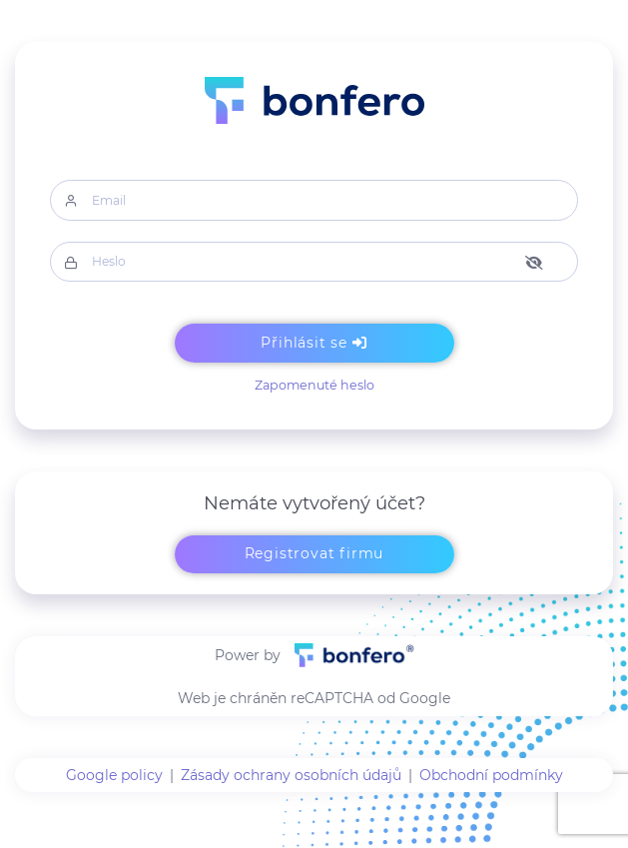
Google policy (114, 775)
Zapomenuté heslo (314, 385)
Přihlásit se (313, 343)
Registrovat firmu (314, 553)
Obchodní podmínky (491, 775)
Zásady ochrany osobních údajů (291, 775)
